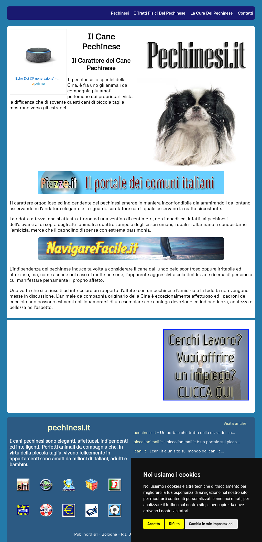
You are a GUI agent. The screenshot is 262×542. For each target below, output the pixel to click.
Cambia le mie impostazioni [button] (211, 524)
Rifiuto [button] (174, 524)
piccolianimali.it (148, 441)
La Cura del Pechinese (211, 13)
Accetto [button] (153, 524)
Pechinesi (120, 13)
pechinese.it (145, 432)
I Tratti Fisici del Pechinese (159, 13)
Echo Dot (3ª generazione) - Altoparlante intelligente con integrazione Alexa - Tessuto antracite (38, 78)
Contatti (245, 13)
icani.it (140, 450)
